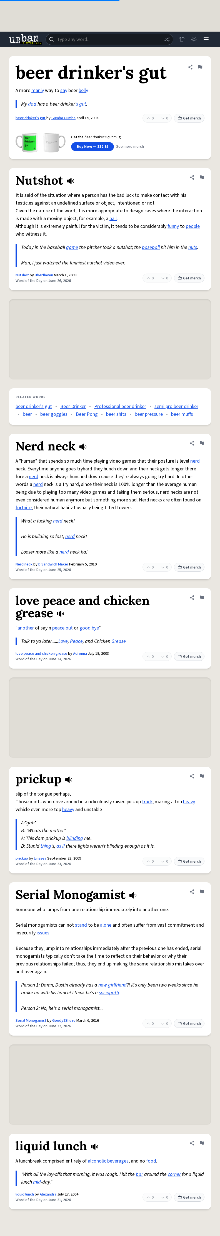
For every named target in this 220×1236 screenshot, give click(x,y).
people (193, 226)
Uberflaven (44, 275)
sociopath (109, 992)
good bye (89, 628)
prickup (22, 858)
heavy (189, 801)
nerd (195, 461)
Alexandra (48, 1194)
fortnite (24, 507)
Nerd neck (24, 564)
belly (83, 90)
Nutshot (22, 275)
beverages (118, 1161)
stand (81, 925)
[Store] (182, 39)
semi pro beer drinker (176, 406)
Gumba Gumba (63, 118)
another (26, 628)
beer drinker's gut (31, 118)
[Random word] (166, 39)
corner (174, 1174)
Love (63, 641)
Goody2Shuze (64, 1020)
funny (173, 226)
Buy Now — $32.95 (92, 146)
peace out (62, 628)
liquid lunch (25, 1194)
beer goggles (54, 414)
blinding (74, 838)
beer (27, 414)
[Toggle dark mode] (194, 39)
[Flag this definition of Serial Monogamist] (201, 891)
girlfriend (117, 985)
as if (60, 846)
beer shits (116, 414)
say (63, 90)
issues (43, 932)
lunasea (40, 858)
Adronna (80, 653)
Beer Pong (87, 414)
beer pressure (149, 414)
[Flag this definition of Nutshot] (201, 177)
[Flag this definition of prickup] (201, 776)
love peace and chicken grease (41, 653)
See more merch (130, 146)
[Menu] (206, 39)
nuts (192, 247)
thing (46, 846)
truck (147, 801)
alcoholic (97, 1161)
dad (32, 104)
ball (113, 218)
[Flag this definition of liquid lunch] (201, 1143)
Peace (76, 641)
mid (37, 1182)
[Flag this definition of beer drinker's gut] (200, 67)
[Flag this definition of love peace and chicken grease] (201, 597)
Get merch (189, 118)
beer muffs (182, 414)
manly (37, 90)
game (72, 247)
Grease (118, 641)
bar (139, 1174)
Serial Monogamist (31, 1020)
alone (105, 925)
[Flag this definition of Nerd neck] (201, 443)
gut (82, 104)
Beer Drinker (73, 406)
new (102, 985)
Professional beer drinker (120, 406)
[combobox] (109, 39)
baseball (151, 247)
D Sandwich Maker (53, 564)
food (151, 1161)
